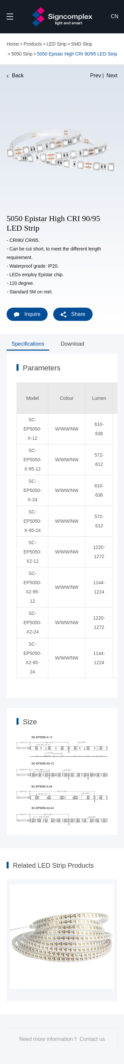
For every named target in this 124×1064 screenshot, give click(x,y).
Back (15, 76)
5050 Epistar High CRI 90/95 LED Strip (77, 54)
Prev (95, 75)
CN (114, 16)
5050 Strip (21, 54)
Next (111, 75)
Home (13, 44)
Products (33, 44)
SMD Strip (81, 44)
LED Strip (56, 44)
